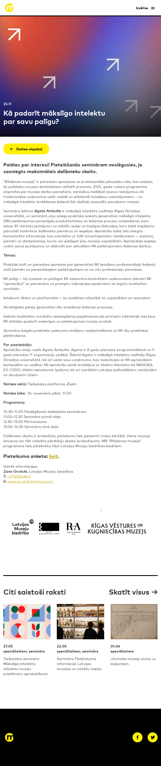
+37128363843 (19, 476)
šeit (53, 455)
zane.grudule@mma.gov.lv (30, 481)
